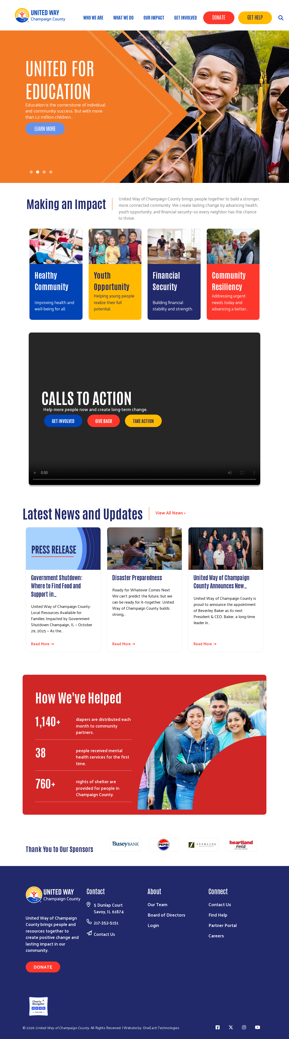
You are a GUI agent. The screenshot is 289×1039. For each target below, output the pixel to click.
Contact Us (104, 934)
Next (263, 846)
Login (153, 925)
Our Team (157, 904)
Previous (104, 846)
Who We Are (93, 17)
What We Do (123, 17)
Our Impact (153, 17)
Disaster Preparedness (137, 577)
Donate (218, 17)
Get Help (255, 17)
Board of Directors (166, 915)
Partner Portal (222, 925)
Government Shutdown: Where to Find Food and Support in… (57, 585)
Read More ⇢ (42, 644)
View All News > (170, 512)
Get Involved (185, 17)
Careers (216, 935)
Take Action (143, 421)
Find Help (217, 915)
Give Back (103, 421)
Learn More (45, 128)
